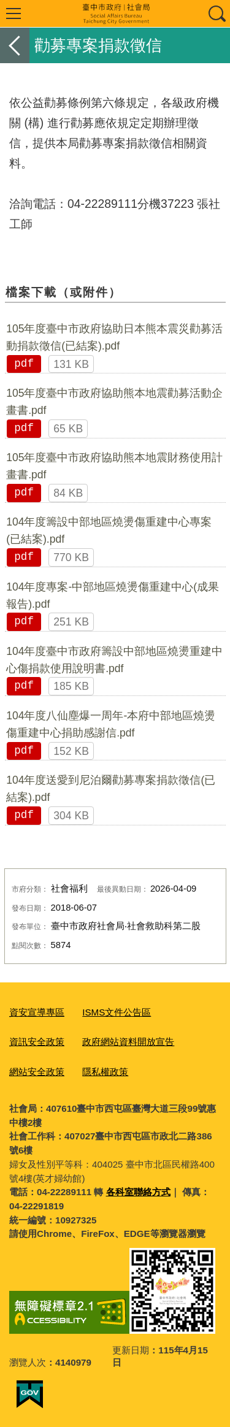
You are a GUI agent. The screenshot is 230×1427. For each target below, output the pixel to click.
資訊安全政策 (36, 1041)
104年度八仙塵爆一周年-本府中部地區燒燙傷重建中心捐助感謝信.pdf (110, 724)
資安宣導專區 (36, 1012)
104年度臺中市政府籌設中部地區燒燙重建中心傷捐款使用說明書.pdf (114, 660)
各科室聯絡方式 (138, 1192)
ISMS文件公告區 (116, 1012)
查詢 (216, 13)
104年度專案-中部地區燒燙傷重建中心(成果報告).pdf (112, 595)
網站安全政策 (36, 1071)
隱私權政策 (105, 1071)
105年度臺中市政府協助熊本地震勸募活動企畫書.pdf (114, 401)
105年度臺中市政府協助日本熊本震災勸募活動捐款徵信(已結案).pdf (114, 337)
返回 (14, 45)
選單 (13, 13)
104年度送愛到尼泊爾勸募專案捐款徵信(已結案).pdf (110, 788)
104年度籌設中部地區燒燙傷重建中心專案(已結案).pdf (109, 530)
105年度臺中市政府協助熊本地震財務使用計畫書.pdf (114, 466)
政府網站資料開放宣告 (128, 1041)
